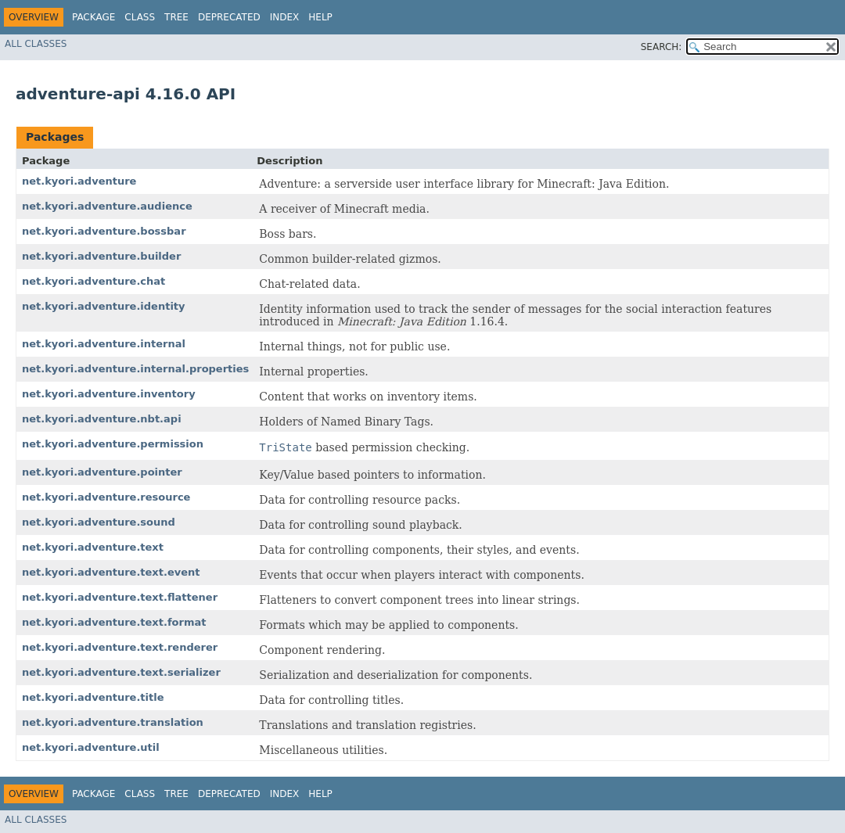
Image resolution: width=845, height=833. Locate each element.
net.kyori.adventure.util (91, 747)
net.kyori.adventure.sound (98, 522)
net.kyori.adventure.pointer (102, 472)
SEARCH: (661, 46)
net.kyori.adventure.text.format (114, 622)
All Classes (36, 43)
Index (285, 17)
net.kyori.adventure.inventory (109, 394)
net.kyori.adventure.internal (103, 344)
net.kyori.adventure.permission (112, 444)
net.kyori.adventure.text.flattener (120, 597)
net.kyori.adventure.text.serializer (121, 672)
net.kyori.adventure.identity (103, 306)
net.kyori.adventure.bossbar (104, 231)
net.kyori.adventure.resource (106, 497)
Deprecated (229, 17)
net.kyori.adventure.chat (93, 281)
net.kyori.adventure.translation (112, 722)
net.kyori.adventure (79, 181)
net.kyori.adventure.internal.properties (135, 369)
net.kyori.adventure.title (93, 697)
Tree (176, 17)
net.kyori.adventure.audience (107, 206)
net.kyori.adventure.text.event (111, 572)
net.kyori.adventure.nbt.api (102, 419)
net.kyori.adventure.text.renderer (120, 647)
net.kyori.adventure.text (93, 547)
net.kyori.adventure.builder (101, 256)
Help (320, 17)
